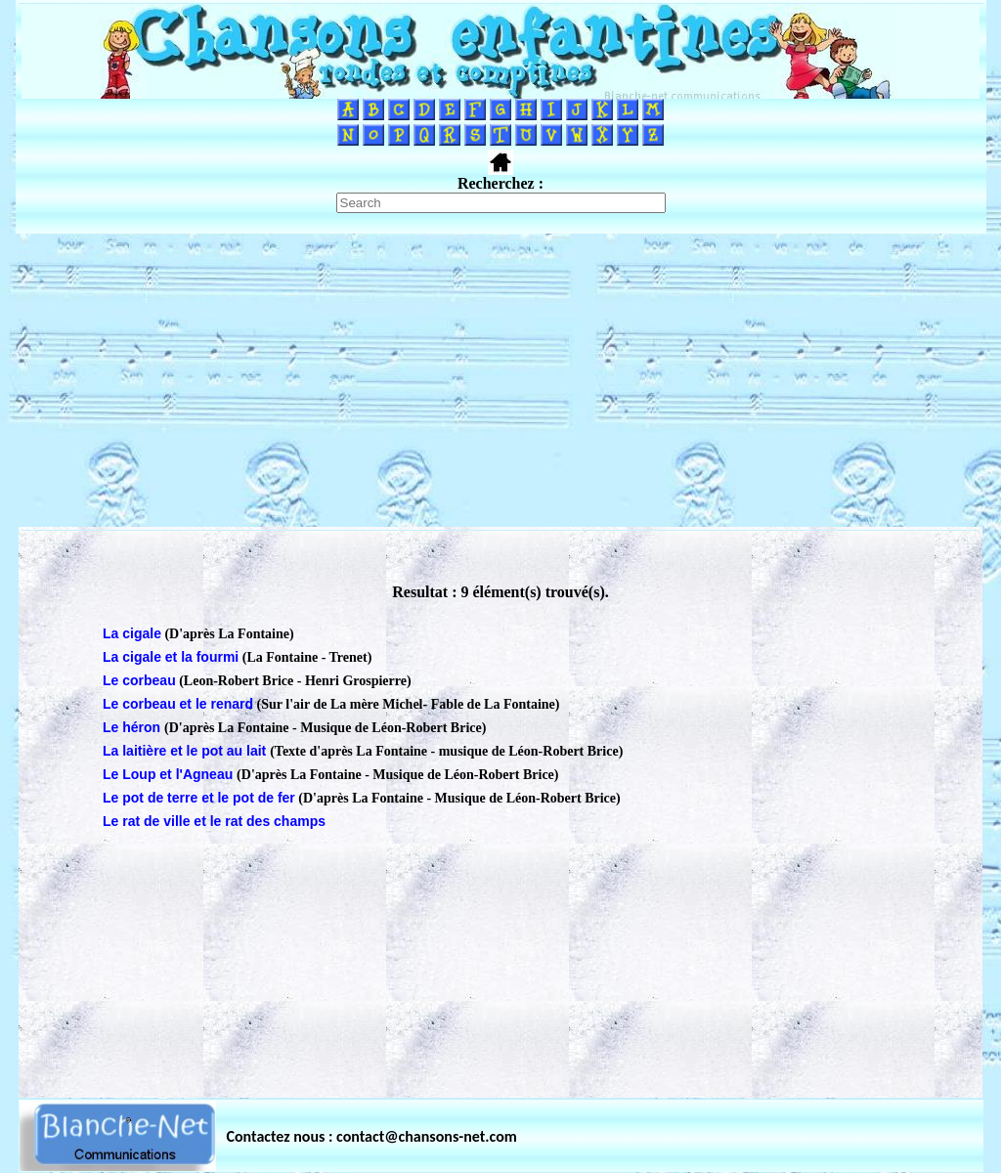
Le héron (133, 727)
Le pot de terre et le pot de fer (199, 797)
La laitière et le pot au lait (186, 751)
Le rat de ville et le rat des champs (214, 821)
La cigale (132, 633)
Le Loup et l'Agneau (170, 774)
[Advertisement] (500, 380)
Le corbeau (139, 680)
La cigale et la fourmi (171, 657)
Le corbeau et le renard (178, 704)
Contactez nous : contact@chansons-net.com (372, 1136)
